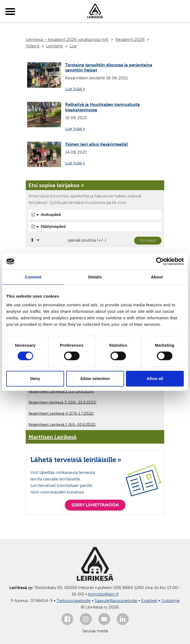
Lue (73, 45)
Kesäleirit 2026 (130, 39)
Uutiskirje (170, 600)
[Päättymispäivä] (95, 226)
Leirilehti (54, 45)
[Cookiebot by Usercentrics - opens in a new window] (160, 261)
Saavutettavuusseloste (115, 600)
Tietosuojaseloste (73, 600)
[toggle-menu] (10, 11)
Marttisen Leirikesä (52, 437)
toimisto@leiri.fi (103, 594)
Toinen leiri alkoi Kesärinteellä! (96, 144)
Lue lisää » (75, 88)
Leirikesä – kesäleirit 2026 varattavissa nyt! (67, 39)
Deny (35, 378)
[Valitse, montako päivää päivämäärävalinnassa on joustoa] (34, 240)
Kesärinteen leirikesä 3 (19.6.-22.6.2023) (62, 402)
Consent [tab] (33, 277)
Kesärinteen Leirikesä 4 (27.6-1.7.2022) (61, 413)
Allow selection (95, 378)
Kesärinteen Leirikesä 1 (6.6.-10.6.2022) (62, 424)
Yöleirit (32, 45)
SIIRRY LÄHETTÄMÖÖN (95, 505)
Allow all (155, 378)
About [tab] (157, 277)
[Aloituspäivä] (95, 214)
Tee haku (148, 241)
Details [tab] (95, 277)
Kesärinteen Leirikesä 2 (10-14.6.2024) (61, 391)
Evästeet (149, 600)
